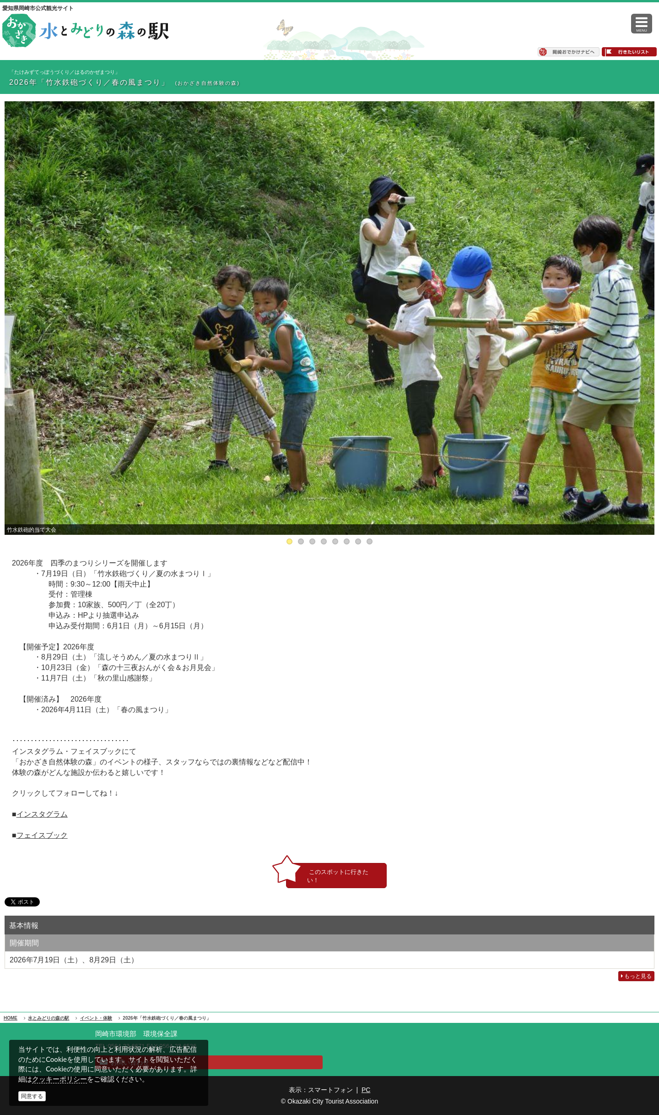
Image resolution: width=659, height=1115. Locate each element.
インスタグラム (42, 814)
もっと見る (636, 976)
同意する (32, 1096)
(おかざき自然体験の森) (207, 83)
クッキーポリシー (59, 1079)
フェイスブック (42, 835)
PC (366, 1089)
